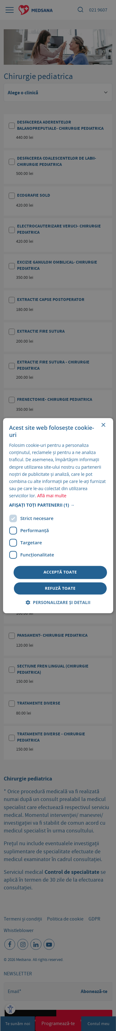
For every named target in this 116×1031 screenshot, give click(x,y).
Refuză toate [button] (60, 588)
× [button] (103, 425)
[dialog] (58, 515)
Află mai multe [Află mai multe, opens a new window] (51, 496)
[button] (58, 505)
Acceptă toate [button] (60, 572)
